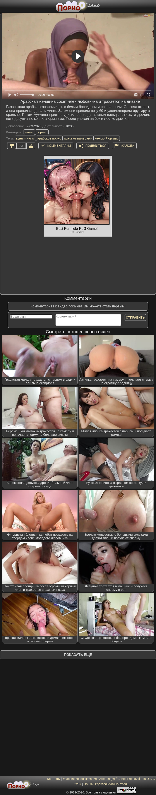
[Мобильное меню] (3, 5)
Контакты (53, 779)
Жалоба (127, 145)
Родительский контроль (112, 784)
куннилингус (25, 138)
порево (41, 132)
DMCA (88, 784)
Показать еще (78, 655)
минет (29, 132)
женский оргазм (107, 138)
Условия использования (80, 779)
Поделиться (95, 145)
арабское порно (49, 138)
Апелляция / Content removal (119, 779)
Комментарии (59, 145)
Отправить (135, 317)
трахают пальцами (78, 138)
